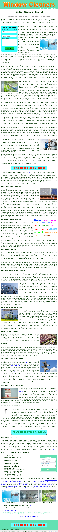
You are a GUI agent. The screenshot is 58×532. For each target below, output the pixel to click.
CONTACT (48, 8)
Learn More (50, 531)
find (6, 440)
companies (4, 75)
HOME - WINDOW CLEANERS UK (29, 516)
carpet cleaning (47, 484)
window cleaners (28, 127)
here (54, 449)
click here (17, 371)
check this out (15, 365)
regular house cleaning (41, 486)
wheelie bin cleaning (39, 483)
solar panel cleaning (15, 481)
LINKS (40, 8)
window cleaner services (21, 448)
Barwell (31, 172)
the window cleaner (8, 159)
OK (55, 531)
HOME (36, 8)
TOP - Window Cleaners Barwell (10, 510)
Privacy (55, 521)
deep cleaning (25, 487)
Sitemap (2, 521)
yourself (38, 22)
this (27, 362)
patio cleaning (23, 484)
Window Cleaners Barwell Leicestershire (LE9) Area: (17, 19)
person (6, 72)
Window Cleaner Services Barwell (15, 453)
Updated (8, 521)
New (5, 521)
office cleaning (5, 487)
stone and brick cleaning (40, 481)
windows (40, 19)
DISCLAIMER (53, 8)
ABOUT (44, 8)
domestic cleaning (13, 486)
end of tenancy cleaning (12, 483)
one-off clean (41, 160)
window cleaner (37, 24)
